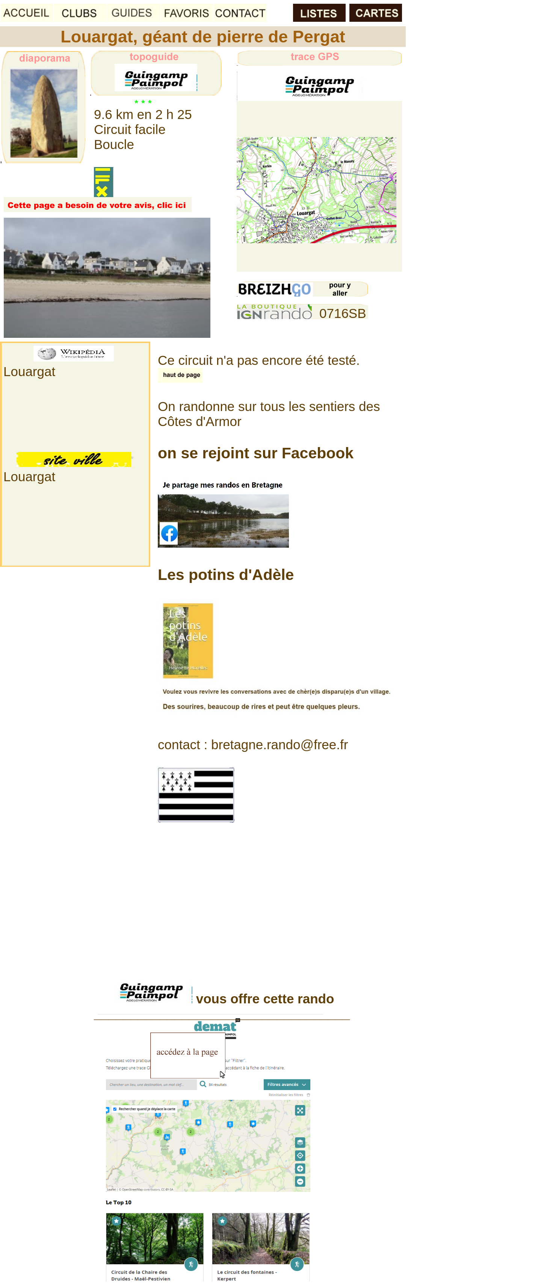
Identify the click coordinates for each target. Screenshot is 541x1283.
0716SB (342, 313)
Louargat (29, 371)
